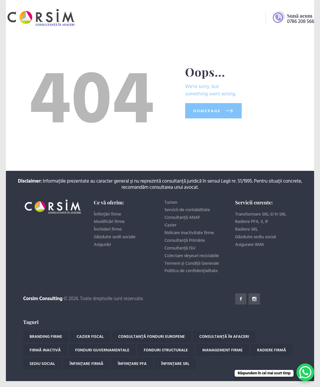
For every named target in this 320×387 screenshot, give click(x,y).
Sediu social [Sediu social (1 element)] (42, 363)
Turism (171, 202)
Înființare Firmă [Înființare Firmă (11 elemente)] (86, 363)
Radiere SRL (246, 229)
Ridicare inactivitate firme (189, 233)
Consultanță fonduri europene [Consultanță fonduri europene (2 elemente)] (151, 336)
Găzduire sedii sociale (115, 237)
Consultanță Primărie (185, 240)
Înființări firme (107, 214)
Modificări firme (109, 222)
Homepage (207, 111)
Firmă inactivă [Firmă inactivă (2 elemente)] (45, 350)
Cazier (171, 225)
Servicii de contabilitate (187, 210)
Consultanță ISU (180, 248)
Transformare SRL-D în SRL (260, 214)
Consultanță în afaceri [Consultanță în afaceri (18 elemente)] (224, 336)
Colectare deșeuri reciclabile (192, 256)
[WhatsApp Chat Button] (305, 372)
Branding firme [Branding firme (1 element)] (46, 336)
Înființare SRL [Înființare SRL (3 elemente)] (175, 363)
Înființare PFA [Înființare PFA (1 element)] (132, 363)
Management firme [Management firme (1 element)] (222, 350)
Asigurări (102, 245)
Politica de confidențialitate (191, 271)
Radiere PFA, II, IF (251, 222)
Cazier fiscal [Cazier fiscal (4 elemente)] (90, 336)
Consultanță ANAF (182, 217)
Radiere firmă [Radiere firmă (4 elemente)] (271, 350)
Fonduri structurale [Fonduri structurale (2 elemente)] (166, 350)
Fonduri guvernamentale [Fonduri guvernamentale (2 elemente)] (102, 350)
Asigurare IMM (249, 245)
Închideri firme (108, 229)
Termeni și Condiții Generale (192, 263)
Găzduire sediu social (255, 237)
